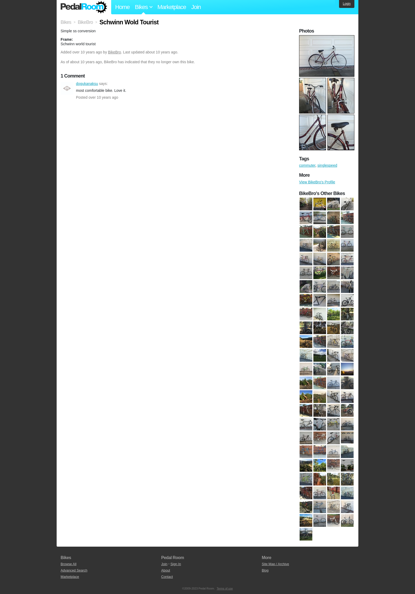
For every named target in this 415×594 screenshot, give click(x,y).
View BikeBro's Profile (317, 182)
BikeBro (114, 52)
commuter (307, 165)
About (165, 570)
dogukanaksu (67, 88)
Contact (167, 577)
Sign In (175, 564)
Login (346, 4)
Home (122, 7)
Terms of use (225, 588)
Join (196, 7)
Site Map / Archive (275, 564)
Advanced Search (74, 570)
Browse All (68, 564)
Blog (265, 570)
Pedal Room (84, 7)
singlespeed (327, 165)
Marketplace (171, 7)
